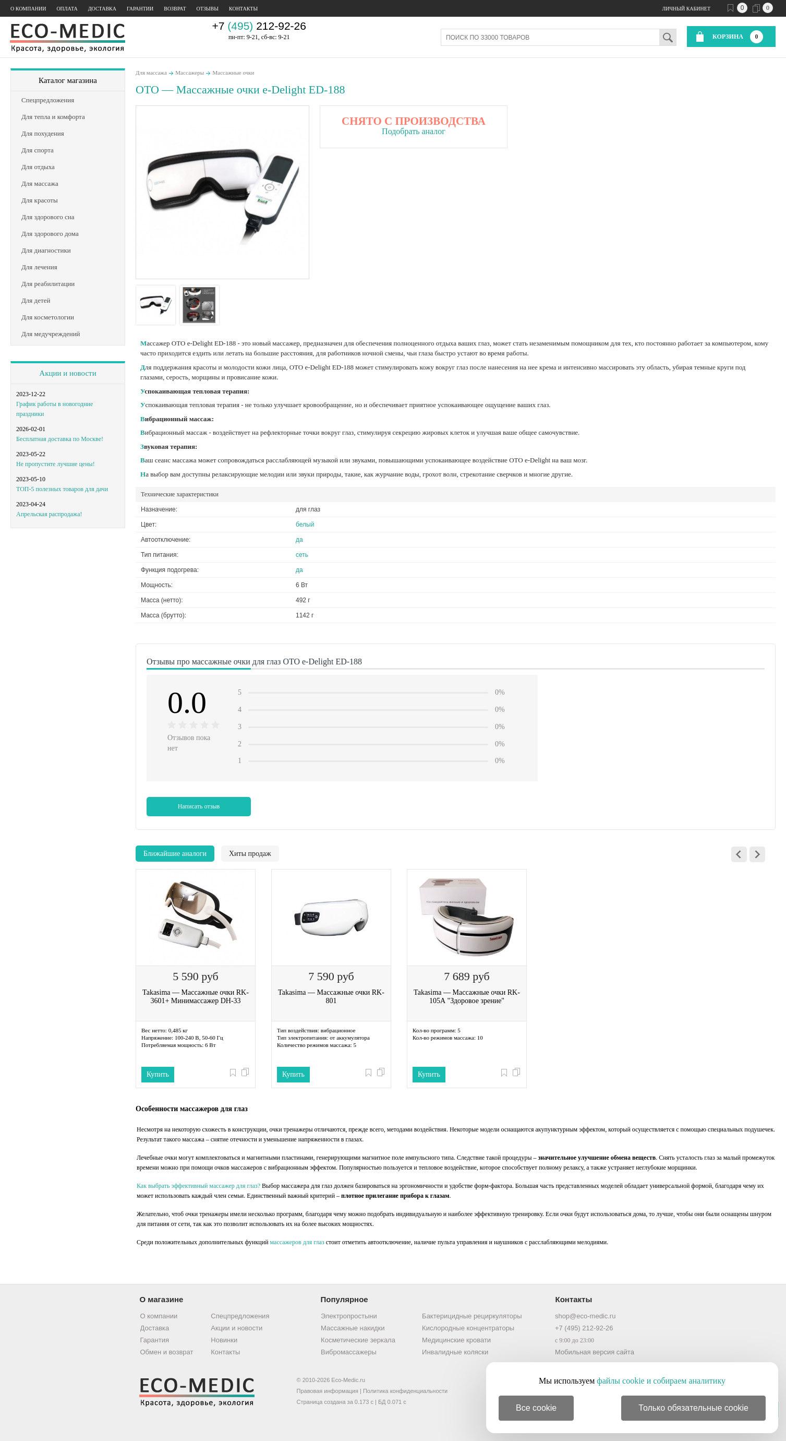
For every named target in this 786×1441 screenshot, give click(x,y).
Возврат (175, 8)
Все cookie (536, 1407)
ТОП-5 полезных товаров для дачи (62, 489)
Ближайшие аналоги (175, 854)
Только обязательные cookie (693, 1407)
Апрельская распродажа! (49, 514)
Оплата (66, 8)
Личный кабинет (686, 8)
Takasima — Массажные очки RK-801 (331, 997)
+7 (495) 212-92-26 (584, 1328)
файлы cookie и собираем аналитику (661, 1380)
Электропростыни (349, 1316)
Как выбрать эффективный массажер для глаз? (198, 1185)
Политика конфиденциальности (405, 1391)
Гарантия (154, 1340)
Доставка (102, 8)
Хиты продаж (250, 854)
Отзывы (208, 8)
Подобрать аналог (413, 131)
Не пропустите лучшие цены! (55, 464)
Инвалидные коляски (455, 1352)
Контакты (243, 8)
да (299, 539)
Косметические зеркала (358, 1340)
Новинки (224, 1340)
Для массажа (151, 72)
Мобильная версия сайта (594, 1352)
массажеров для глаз (297, 1242)
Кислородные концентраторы (468, 1328)
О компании (28, 8)
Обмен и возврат (167, 1352)
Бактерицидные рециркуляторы (472, 1316)
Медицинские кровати (456, 1340)
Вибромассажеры (349, 1352)
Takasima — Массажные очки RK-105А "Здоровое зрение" (467, 997)
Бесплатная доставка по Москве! (59, 439)
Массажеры (189, 72)
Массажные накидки (352, 1328)
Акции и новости (67, 373)
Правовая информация (327, 1391)
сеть (302, 554)
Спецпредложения (240, 1316)
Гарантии (140, 8)
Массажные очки (234, 72)
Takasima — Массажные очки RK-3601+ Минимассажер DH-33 (195, 997)
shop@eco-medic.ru (585, 1316)
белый (305, 524)
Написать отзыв (199, 806)
